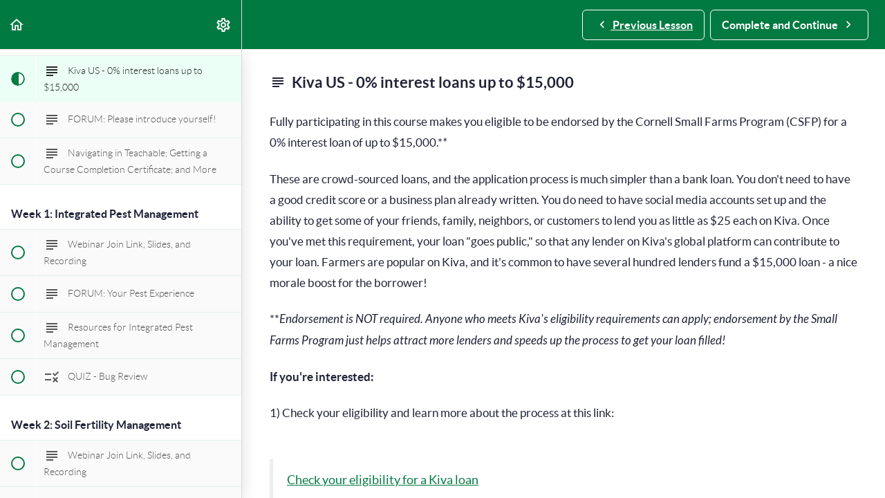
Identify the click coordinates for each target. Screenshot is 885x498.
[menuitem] (224, 24)
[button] (17, 24)
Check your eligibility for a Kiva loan (382, 479)
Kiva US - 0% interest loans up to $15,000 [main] (422, 82)
